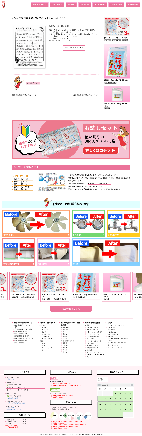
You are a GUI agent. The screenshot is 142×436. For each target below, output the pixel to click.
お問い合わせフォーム (115, 347)
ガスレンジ (45, 329)
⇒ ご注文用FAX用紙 (12, 398)
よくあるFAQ (100, 4)
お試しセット (57, 4)
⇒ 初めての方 (10, 408)
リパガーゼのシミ (92, 329)
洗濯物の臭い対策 (92, 345)
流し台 (65, 334)
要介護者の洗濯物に (93, 348)
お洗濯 (106, 252)
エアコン (65, 345)
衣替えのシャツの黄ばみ (94, 332)
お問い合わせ (133, 4)
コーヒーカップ (47, 348)
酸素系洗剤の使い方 (20, 334)
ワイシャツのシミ (92, 327)
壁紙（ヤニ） (67, 329)
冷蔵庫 (65, 343)
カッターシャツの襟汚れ (94, 334)
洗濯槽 (65, 347)
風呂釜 (65, 350)
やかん (44, 332)
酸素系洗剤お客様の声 (21, 336)
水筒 (43, 345)
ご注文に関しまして (114, 327)
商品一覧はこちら (71, 308)
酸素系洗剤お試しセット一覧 (23, 338)
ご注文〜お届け (116, 4)
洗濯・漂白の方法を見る (74, 47)
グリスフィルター (47, 339)
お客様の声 (85, 4)
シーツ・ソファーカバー (94, 352)
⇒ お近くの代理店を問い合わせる (15, 403)
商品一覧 (71, 4)
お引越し (65, 338)
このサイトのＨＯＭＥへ (116, 325)
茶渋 (41, 341)
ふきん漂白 (90, 343)
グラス (44, 350)
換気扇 (44, 327)
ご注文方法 (111, 329)
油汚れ (42, 325)
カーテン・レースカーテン (95, 354)
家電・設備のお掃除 (18, 252)
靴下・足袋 (90, 339)
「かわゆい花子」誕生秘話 (23, 329)
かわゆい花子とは (39, 4)
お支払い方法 (112, 332)
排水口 (65, 352)
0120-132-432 (13, 385)
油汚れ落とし (36, 223)
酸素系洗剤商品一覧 (20, 340)
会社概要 (111, 336)
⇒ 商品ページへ (10, 379)
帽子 (88, 357)
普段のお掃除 (123, 223)
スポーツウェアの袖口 (94, 341)
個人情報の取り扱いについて (117, 343)
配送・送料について (114, 334)
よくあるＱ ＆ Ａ (113, 345)
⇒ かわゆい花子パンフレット (14, 409)
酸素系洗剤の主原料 (20, 331)
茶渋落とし (88, 223)
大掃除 (65, 336)
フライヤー (45, 336)
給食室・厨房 (46, 334)
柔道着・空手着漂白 (93, 336)
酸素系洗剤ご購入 (20, 343)
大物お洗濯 (53, 252)
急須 (43, 343)
